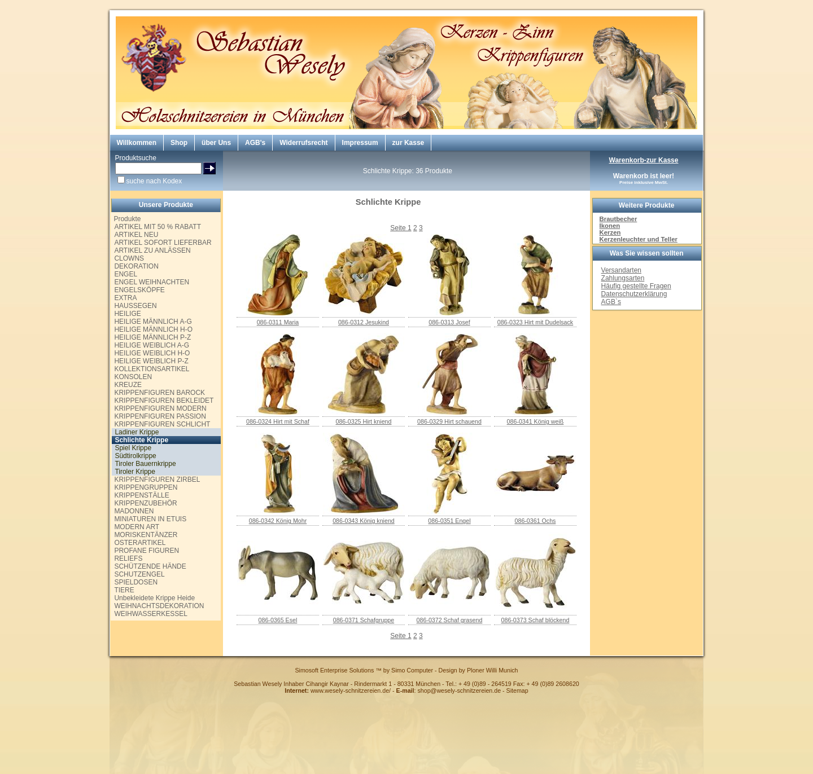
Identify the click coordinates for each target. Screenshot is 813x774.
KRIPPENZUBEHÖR (145, 503)
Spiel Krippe (133, 448)
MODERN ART (136, 527)
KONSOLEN (133, 377)
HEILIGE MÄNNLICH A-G (152, 322)
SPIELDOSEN (136, 582)
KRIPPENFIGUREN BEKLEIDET (163, 400)
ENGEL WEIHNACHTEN (151, 282)
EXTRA (125, 298)
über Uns (216, 143)
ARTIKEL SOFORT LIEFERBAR (162, 243)
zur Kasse (408, 143)
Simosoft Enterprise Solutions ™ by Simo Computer (364, 670)
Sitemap (517, 690)
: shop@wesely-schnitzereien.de (448, 690)
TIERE (124, 590)
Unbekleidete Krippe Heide (154, 598)
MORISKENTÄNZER (145, 535)
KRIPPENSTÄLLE (141, 495)
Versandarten (621, 270)
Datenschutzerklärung (634, 294)
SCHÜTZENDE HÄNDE (150, 566)
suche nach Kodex (154, 181)
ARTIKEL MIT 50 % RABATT (157, 227)
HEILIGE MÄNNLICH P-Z (152, 337)
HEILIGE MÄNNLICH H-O (153, 329)
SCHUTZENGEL (139, 574)
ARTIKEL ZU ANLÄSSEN (152, 250)
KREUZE (128, 385)
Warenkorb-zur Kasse (644, 160)
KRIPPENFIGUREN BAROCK (159, 393)
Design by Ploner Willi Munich (478, 670)
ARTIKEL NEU (136, 235)
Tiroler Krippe (135, 472)
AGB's (255, 143)
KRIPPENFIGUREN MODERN (160, 408)
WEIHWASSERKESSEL (150, 614)
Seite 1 (400, 228)
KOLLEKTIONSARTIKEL (151, 369)
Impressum (360, 143)
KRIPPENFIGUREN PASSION (160, 416)
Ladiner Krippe (137, 432)
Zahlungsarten (623, 278)
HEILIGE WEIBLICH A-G (151, 345)
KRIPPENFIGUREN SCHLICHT (162, 424)
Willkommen (137, 143)
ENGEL (125, 274)
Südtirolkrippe (135, 456)
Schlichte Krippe (141, 440)
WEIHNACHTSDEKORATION (159, 606)
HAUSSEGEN (135, 306)
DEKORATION (136, 266)
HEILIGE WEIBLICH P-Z (151, 361)
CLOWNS (129, 258)
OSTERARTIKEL (139, 543)
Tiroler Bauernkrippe (145, 464)
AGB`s (611, 302)
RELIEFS (128, 558)
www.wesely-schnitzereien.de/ (351, 690)
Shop (179, 143)
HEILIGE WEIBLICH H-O (152, 353)
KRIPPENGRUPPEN (145, 487)
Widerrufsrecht (303, 143)
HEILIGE (127, 314)
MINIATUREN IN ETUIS (150, 519)
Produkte (127, 219)
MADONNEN (134, 511)
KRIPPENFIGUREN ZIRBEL (157, 479)
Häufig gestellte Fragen (636, 286)
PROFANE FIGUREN (146, 551)
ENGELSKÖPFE (139, 290)
